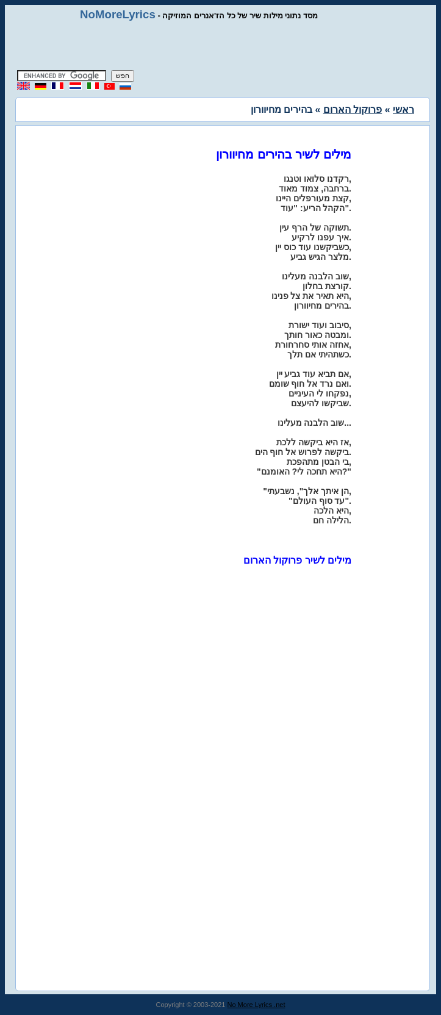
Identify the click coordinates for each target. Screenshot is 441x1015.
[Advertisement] (221, 45)
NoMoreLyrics (118, 14)
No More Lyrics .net (256, 1004)
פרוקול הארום (352, 109)
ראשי (403, 109)
